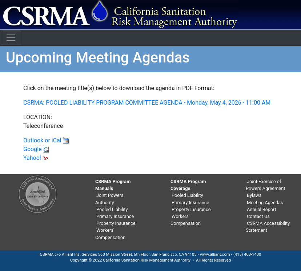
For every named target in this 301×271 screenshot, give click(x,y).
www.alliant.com (215, 254)
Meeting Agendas (265, 202)
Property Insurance (115, 223)
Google (36, 149)
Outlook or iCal (46, 140)
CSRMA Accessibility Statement (268, 227)
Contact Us (258, 216)
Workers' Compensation (110, 233)
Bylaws (254, 195)
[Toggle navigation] (11, 38)
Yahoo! (35, 157)
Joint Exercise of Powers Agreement (265, 185)
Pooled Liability (112, 209)
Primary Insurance (115, 216)
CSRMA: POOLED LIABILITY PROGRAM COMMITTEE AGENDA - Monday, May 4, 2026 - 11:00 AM (146, 102)
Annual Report (261, 209)
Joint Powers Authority (109, 199)
